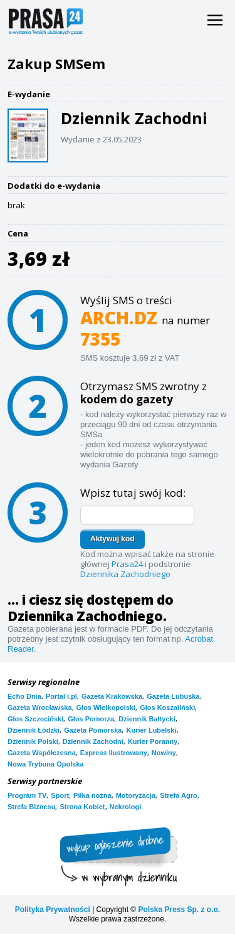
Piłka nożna (92, 795)
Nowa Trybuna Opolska (46, 764)
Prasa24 (127, 564)
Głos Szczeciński (35, 719)
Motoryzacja (136, 795)
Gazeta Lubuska (173, 696)
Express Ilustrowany (113, 752)
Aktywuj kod (112, 538)
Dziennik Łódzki (34, 730)
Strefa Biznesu (31, 806)
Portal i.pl (61, 696)
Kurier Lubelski (151, 730)
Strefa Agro (178, 795)
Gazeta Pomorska (93, 730)
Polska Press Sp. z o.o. (179, 909)
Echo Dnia (24, 696)
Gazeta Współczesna (42, 752)
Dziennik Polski (33, 741)
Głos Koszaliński (167, 707)
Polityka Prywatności (52, 909)
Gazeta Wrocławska (40, 707)
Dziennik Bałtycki (146, 719)
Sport (60, 795)
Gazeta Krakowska (111, 696)
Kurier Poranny (152, 741)
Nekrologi (126, 806)
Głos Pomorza (91, 719)
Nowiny (164, 752)
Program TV (27, 795)
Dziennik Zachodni (93, 741)
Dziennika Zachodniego (125, 574)
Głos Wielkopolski (106, 707)
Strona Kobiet (82, 806)
